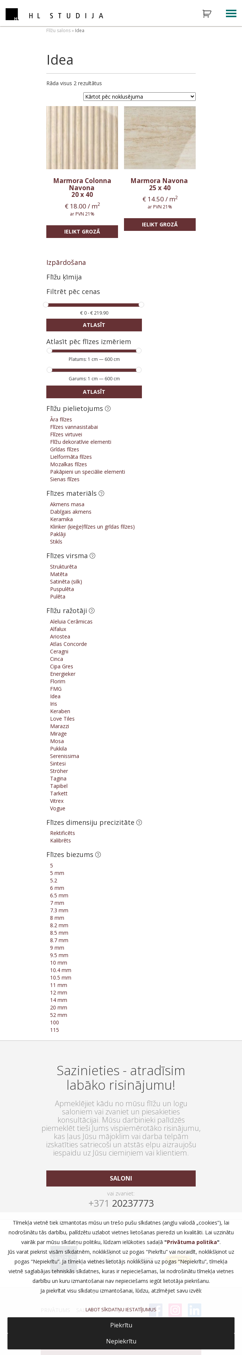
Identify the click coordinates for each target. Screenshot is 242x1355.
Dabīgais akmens (70, 511)
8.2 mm (59, 925)
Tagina (58, 778)
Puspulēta (62, 589)
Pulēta (57, 596)
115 (54, 1029)
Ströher (59, 770)
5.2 (53, 880)
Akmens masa (67, 504)
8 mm (57, 917)
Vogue (57, 808)
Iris (53, 703)
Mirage (58, 733)
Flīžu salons (58, 30)
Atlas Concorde (68, 643)
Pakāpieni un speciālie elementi (87, 471)
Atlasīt (94, 324)
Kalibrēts (60, 840)
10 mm (58, 962)
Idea (55, 696)
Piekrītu (121, 1325)
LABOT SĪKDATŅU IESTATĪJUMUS (121, 1309)
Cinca (56, 658)
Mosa (57, 741)
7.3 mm (59, 910)
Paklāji (58, 534)
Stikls (56, 541)
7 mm (57, 902)
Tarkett (59, 793)
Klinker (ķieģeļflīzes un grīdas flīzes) (92, 526)
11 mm (58, 985)
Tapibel (59, 785)
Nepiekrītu (121, 1341)
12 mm (58, 992)
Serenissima (64, 756)
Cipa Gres (61, 666)
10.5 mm (60, 977)
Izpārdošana (66, 262)
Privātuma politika (192, 1242)
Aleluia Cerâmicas (71, 621)
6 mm (57, 887)
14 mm (58, 999)
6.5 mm (59, 895)
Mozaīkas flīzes (68, 464)
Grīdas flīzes (64, 449)
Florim (57, 681)
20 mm (58, 1007)
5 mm (57, 872)
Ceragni (59, 651)
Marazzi (59, 726)
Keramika (61, 519)
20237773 (121, 1203)
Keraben (60, 711)
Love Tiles (62, 718)
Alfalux (58, 628)
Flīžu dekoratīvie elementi (80, 441)
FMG (56, 688)
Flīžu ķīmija (64, 276)
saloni (121, 1178)
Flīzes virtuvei (66, 434)
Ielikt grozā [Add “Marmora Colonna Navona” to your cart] (82, 231)
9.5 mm (59, 955)
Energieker (62, 673)
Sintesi (58, 763)
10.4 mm (60, 970)
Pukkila (58, 748)
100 (54, 1022)
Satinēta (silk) (66, 581)
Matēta (59, 574)
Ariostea (60, 636)
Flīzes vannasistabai (74, 426)
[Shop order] (139, 96)
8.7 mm (59, 940)
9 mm (57, 947)
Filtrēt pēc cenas (73, 292)
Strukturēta (63, 566)
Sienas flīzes (65, 479)
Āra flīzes (61, 419)
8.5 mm (59, 932)
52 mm (58, 1014)
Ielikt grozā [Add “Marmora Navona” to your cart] (160, 224)
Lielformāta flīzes (71, 456)
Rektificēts (62, 832)
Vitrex (56, 800)
